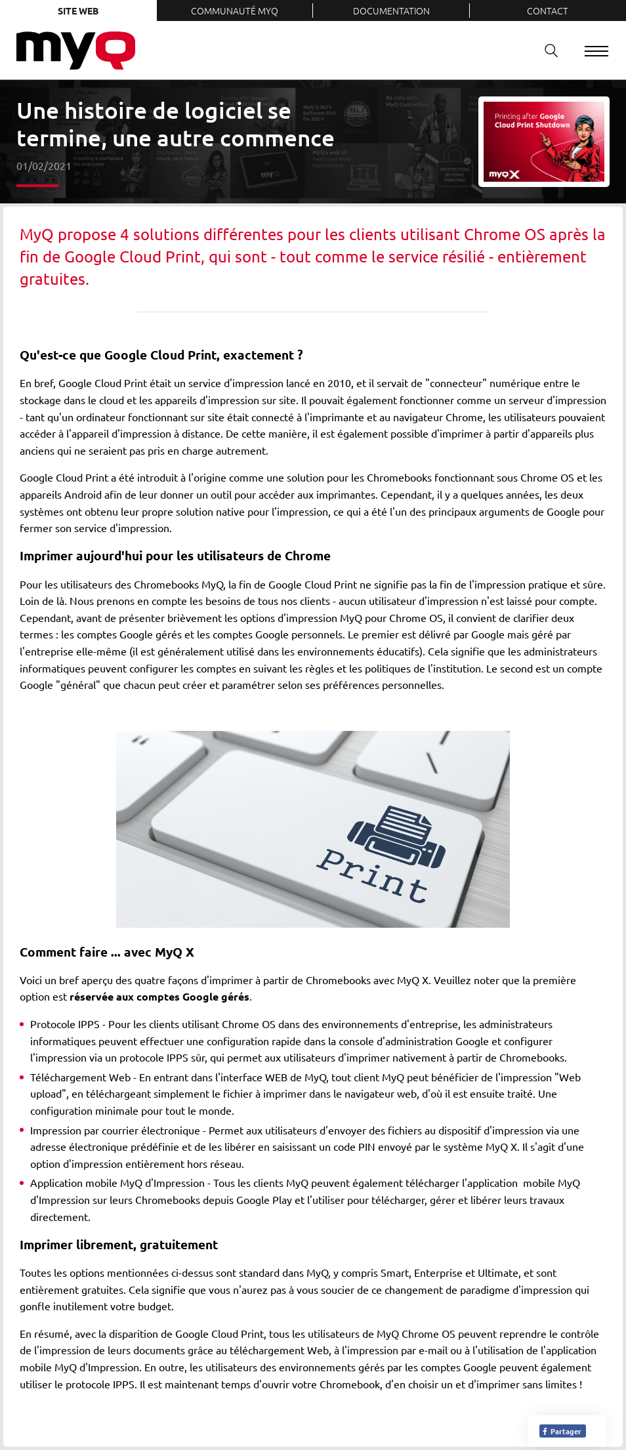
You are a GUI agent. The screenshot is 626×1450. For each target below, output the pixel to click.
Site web (78, 10)
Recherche (546, 50)
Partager (561, 1431)
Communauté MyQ (234, 10)
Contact (547, 10)
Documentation (391, 10)
